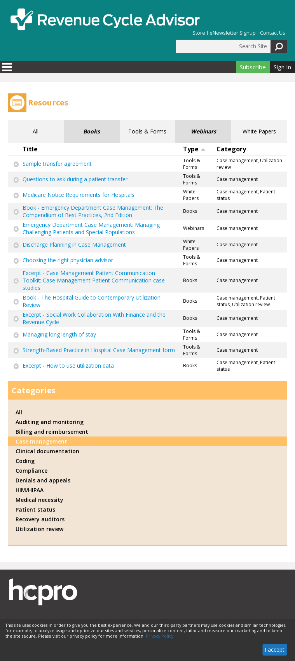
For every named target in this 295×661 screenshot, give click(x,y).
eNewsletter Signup (232, 33)
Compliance (31, 470)
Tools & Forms (147, 131)
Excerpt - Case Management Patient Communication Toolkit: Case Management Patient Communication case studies (94, 280)
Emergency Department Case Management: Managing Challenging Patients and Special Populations (91, 228)
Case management (41, 441)
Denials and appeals (43, 480)
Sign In (282, 67)
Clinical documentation (47, 451)
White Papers (259, 131)
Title (30, 149)
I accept (275, 649)
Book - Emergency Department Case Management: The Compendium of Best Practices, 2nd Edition (93, 211)
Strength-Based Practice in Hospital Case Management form (99, 350)
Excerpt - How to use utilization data (68, 365)
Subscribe (253, 67)
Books (91, 131)
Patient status (35, 509)
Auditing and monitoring (50, 422)
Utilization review (39, 529)
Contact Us (272, 33)
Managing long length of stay (59, 334)
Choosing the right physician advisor (68, 260)
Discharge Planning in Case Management (74, 244)
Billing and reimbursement (52, 431)
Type (194, 149)
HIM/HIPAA (30, 490)
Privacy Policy (159, 636)
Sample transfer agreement (57, 163)
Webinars (203, 131)
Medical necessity (39, 499)
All (35, 131)
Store (198, 33)
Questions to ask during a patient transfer (75, 179)
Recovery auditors (40, 519)
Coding (25, 461)
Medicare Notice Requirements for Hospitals (78, 194)
